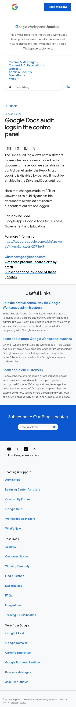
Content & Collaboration (27, 65)
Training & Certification (20, 615)
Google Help (13, 509)
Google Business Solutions (22, 662)
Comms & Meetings (23, 62)
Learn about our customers (23, 370)
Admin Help (12, 480)
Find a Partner (14, 576)
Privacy (14, 702)
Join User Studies (16, 682)
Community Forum (17, 499)
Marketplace (13, 586)
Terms (23, 702)
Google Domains (16, 643)
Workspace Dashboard (20, 519)
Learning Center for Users (22, 489)
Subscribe (58, 7)
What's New (13, 528)
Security (10, 547)
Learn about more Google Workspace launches (37, 339)
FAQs (8, 595)
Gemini (15, 69)
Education (17, 75)
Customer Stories (17, 556)
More (14, 79)
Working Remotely (17, 566)
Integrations (13, 605)
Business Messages (18, 672)
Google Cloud (14, 633)
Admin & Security (22, 72)
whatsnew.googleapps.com (25, 257)
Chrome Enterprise (18, 653)
